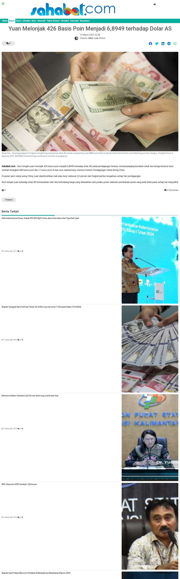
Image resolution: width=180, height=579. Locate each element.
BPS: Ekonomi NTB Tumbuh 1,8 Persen (19, 484)
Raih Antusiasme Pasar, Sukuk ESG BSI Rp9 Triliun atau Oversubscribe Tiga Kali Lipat (40, 218)
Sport (18, 21)
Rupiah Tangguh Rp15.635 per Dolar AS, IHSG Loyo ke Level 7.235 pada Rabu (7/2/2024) (41, 307)
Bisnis (12, 21)
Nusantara (84, 21)
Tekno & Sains (53, 21)
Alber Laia (93, 38)
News (4, 21)
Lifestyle (26, 21)
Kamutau (74, 21)
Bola (34, 21)
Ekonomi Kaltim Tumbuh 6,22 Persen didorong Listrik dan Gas (30, 396)
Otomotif (41, 21)
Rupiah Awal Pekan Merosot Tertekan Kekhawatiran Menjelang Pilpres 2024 (36, 573)
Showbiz (65, 21)
